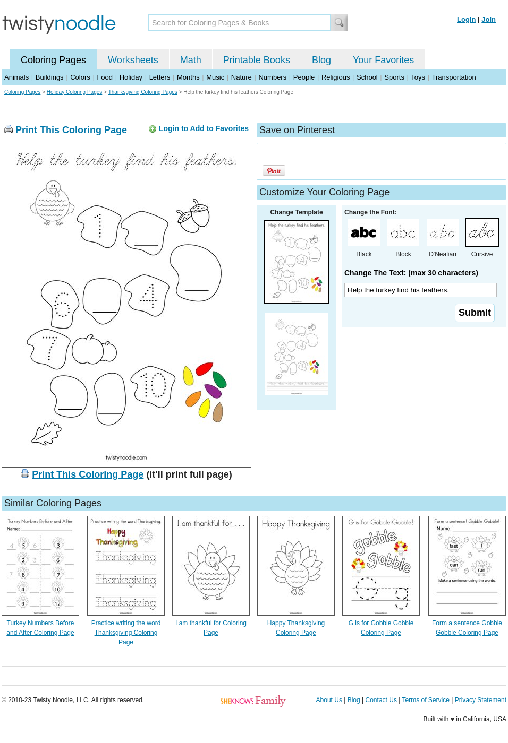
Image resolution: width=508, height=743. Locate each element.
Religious (335, 77)
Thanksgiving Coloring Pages (142, 92)
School (367, 77)
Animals (16, 77)
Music (215, 77)
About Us (329, 700)
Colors (80, 77)
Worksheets (133, 60)
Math (190, 60)
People (304, 77)
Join (488, 19)
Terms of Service (425, 700)
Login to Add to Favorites (204, 128)
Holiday (131, 77)
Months (188, 77)
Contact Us (381, 700)
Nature (241, 77)
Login (466, 19)
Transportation (453, 77)
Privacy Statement (480, 700)
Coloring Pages (53, 60)
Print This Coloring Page (71, 130)
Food (105, 77)
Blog (321, 60)
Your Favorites (383, 60)
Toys (418, 77)
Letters (160, 77)
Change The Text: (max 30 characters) (411, 273)
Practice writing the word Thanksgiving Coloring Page (126, 632)
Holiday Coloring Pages (75, 92)
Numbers (272, 77)
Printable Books (256, 60)
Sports (394, 77)
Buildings (50, 77)
